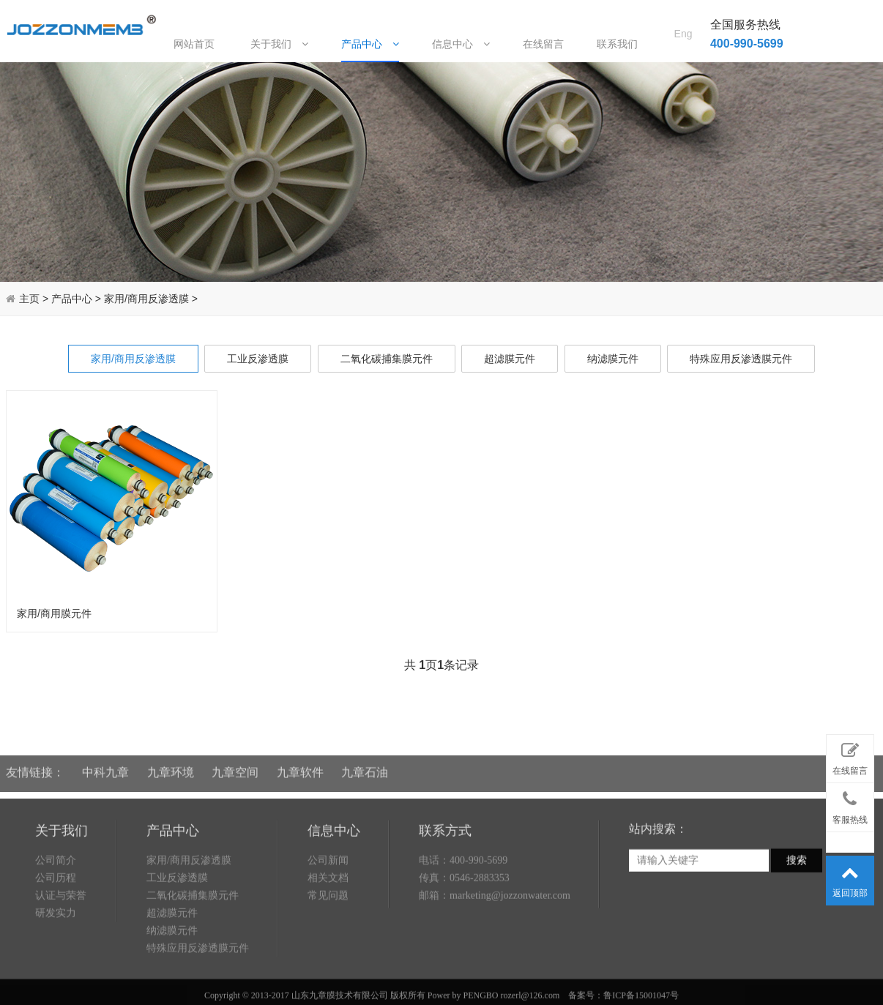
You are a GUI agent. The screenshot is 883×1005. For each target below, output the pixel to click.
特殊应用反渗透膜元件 (741, 359)
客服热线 (850, 804)
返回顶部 (850, 877)
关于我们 (279, 43)
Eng (683, 15)
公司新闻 (328, 913)
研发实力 (55, 965)
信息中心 (461, 43)
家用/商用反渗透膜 (146, 299)
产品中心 (370, 43)
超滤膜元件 (509, 359)
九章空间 (235, 763)
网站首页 (194, 44)
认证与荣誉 (60, 948)
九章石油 (364, 763)
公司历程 (55, 930)
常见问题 (328, 948)
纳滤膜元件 (612, 359)
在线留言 (543, 44)
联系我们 (617, 44)
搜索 (796, 913)
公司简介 (55, 913)
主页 (29, 299)
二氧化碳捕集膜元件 (386, 359)
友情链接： (35, 763)
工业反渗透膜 (257, 359)
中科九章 (105, 763)
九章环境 (170, 763)
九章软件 (300, 763)
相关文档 (328, 930)
